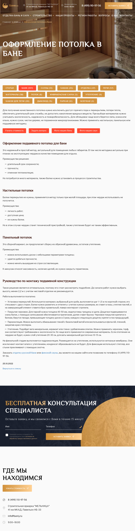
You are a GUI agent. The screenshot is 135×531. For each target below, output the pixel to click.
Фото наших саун (91, 130)
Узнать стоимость (14, 130)
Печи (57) (112, 88)
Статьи (17, 22)
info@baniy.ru (15, 516)
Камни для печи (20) (18, 101)
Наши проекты (65, 15)
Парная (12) (68, 101)
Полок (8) (38, 94)
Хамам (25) (69, 88)
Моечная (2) (90, 101)
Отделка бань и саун (16, 15)
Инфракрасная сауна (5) (66, 94)
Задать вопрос (40, 130)
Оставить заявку (117, 6)
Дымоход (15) (46, 101)
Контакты (126, 15)
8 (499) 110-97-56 (91, 6)
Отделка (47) (91, 88)
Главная (7, 22)
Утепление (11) (97, 94)
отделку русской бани (24, 352)
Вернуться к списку (12, 368)
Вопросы (104, 15)
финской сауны (50, 352)
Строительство (42, 15)
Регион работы (87, 15)
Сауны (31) (48, 88)
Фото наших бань (65, 130)
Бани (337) (28, 88)
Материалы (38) (15, 94)
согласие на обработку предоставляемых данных (23, 437)
